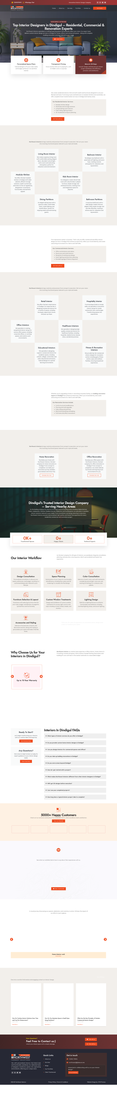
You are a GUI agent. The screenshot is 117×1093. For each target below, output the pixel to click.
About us (61, 8)
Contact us (87, 8)
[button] (12, 684)
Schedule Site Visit (46, 478)
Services (69, 8)
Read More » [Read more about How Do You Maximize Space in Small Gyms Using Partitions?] (48, 1032)
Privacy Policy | (52, 1090)
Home (54, 8)
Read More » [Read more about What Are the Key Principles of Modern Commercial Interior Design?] (80, 1032)
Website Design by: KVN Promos (96, 1090)
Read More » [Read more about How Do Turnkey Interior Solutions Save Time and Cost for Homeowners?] (15, 1032)
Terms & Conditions (62, 1090)
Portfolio (78, 8)
